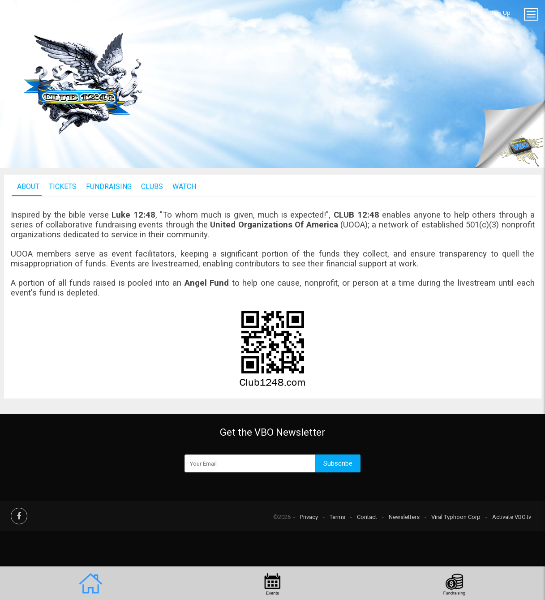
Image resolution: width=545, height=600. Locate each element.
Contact (367, 517)
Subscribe (337, 463)
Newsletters (404, 517)
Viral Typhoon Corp (456, 517)
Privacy (309, 517)
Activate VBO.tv (511, 517)
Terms (337, 517)
